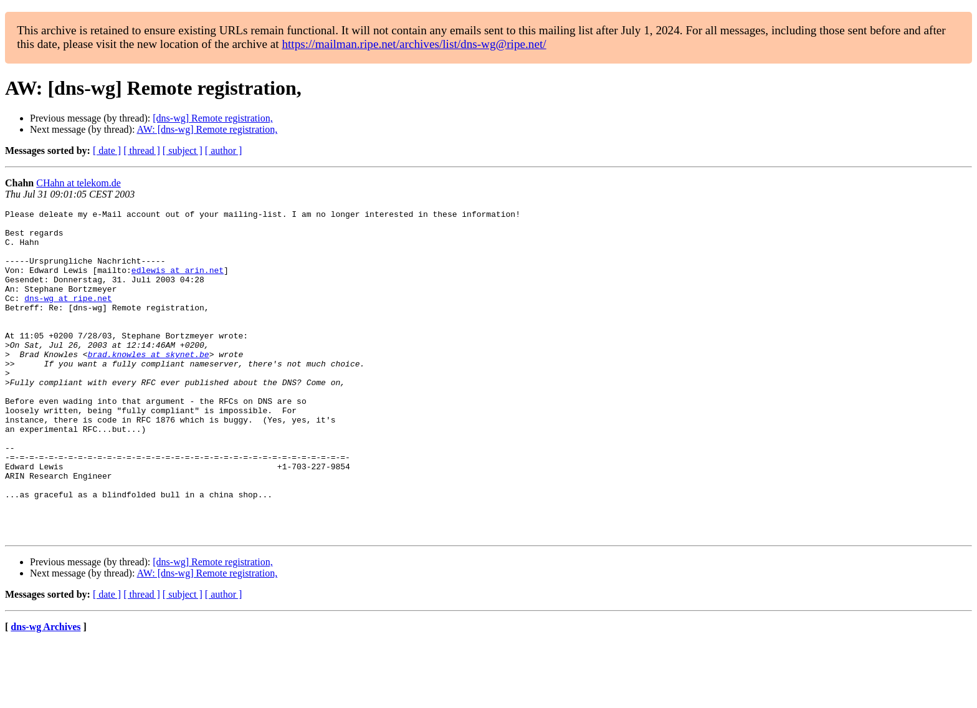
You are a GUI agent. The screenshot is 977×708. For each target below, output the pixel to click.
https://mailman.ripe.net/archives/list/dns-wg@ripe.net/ (414, 43)
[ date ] (107, 150)
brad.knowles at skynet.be (148, 384)
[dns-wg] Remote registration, (212, 118)
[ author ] (223, 150)
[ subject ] (183, 150)
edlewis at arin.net (177, 283)
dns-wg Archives (45, 692)
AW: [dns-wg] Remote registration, (207, 129)
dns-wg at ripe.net (68, 316)
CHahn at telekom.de (78, 183)
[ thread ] (141, 150)
